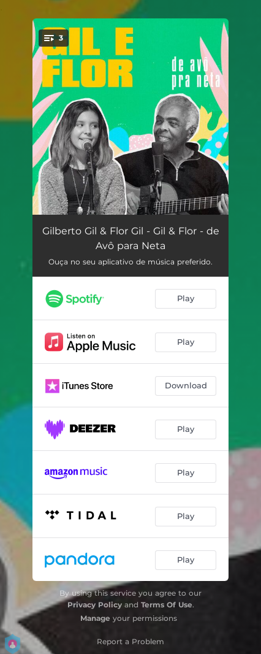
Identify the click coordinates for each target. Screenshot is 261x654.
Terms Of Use (166, 604)
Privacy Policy (94, 604)
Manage (95, 618)
